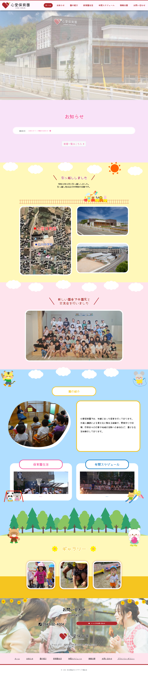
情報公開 (124, 5)
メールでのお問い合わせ (96, 644)
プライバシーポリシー (126, 679)
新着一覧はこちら (74, 145)
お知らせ (61, 5)
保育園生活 (88, 5)
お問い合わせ (139, 5)
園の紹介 (74, 5)
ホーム (48, 5)
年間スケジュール (107, 5)
